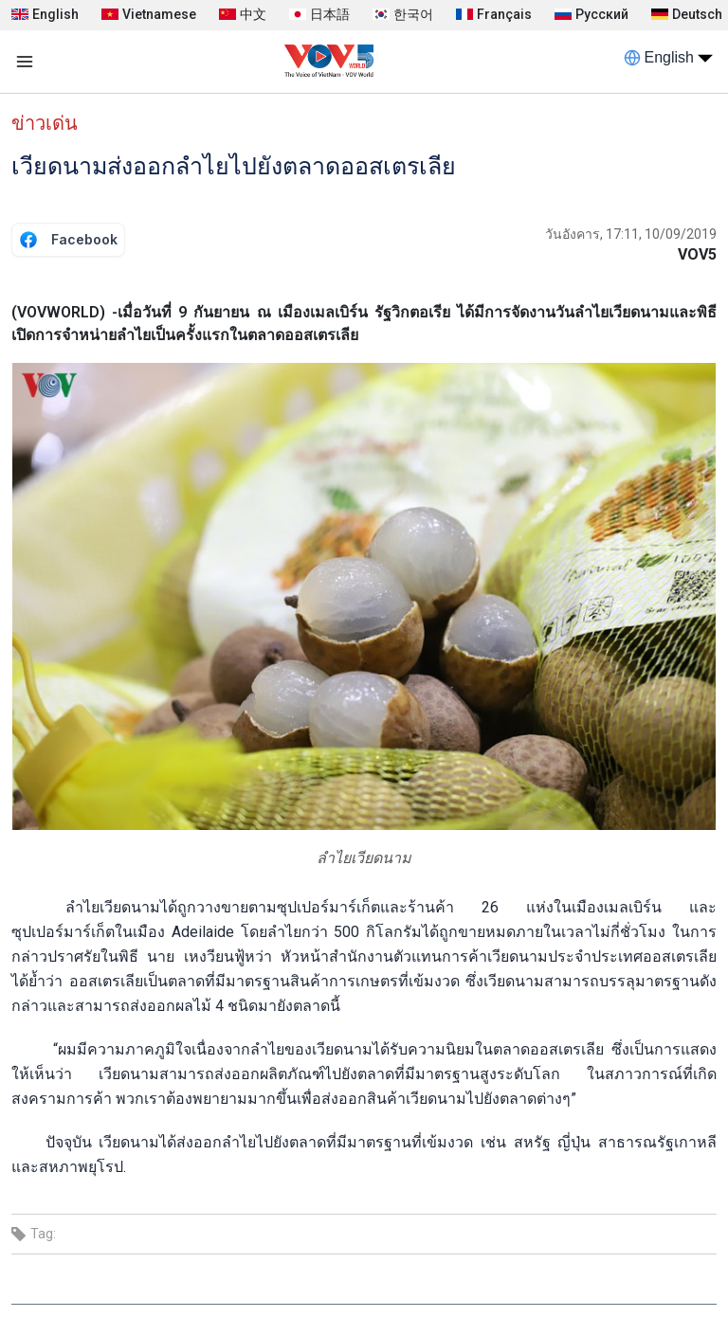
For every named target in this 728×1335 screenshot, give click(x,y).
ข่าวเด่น (44, 123)
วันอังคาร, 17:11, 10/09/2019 (631, 234)
